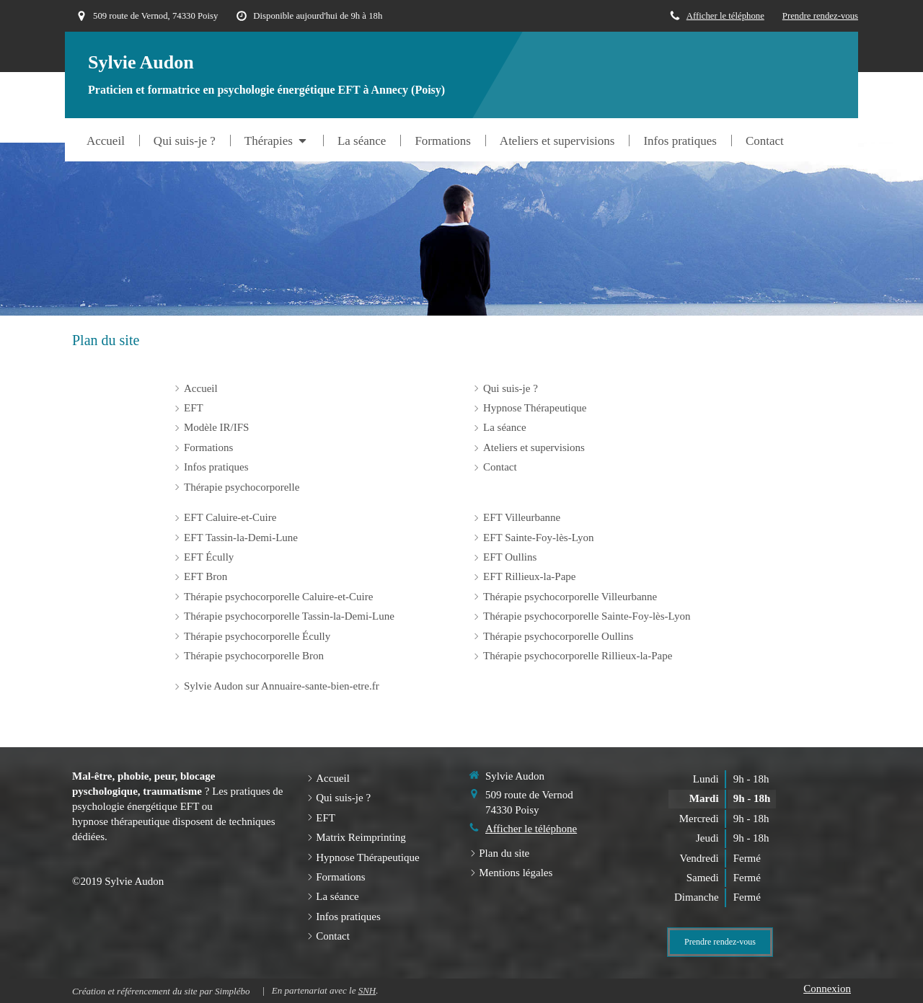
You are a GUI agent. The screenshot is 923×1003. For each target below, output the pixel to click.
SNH (367, 990)
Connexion (827, 988)
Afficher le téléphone (725, 16)
